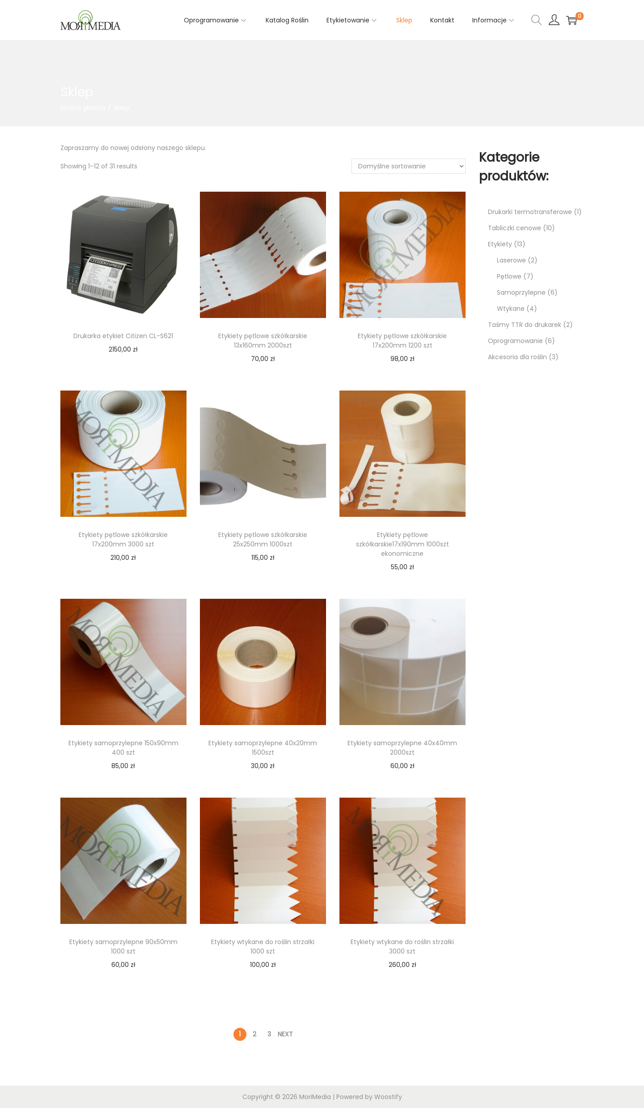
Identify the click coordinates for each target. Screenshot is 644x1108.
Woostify (388, 1096)
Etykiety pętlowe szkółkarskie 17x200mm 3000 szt (123, 539)
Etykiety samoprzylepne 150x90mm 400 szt (123, 748)
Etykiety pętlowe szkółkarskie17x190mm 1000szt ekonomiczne (402, 544)
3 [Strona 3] (269, 1034)
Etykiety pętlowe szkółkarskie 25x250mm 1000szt (262, 539)
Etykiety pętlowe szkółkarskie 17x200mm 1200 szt (402, 340)
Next (285, 1034)
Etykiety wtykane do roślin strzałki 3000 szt (402, 946)
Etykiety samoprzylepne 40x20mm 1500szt (262, 748)
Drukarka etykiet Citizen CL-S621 (123, 335)
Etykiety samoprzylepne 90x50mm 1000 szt (123, 946)
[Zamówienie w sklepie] (408, 166)
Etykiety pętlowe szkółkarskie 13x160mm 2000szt (262, 340)
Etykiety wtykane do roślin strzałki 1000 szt (262, 946)
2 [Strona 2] (254, 1034)
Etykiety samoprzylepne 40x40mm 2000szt (402, 748)
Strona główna (83, 107)
